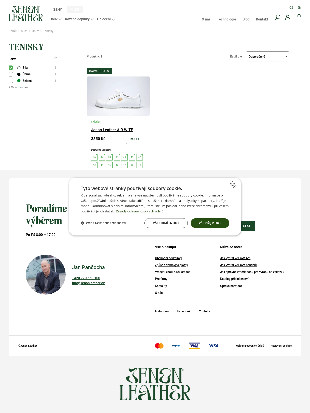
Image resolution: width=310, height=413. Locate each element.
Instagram (162, 311)
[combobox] (233, 183)
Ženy (57, 10)
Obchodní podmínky (168, 258)
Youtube (204, 311)
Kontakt (262, 19)
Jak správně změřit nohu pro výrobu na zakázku (252, 272)
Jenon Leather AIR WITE (112, 130)
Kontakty (161, 286)
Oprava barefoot (231, 286)
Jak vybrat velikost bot (235, 258)
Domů (13, 31)
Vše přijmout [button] (210, 223)
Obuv (53, 19)
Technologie (226, 19)
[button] (103, 223)
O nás (206, 19)
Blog (246, 19)
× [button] (234, 187)
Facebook (184, 311)
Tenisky (48, 31)
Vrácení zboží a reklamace (172, 272)
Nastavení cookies (281, 345)
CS (291, 7)
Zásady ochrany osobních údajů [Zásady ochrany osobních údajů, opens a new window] (140, 211)
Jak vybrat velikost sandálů (238, 265)
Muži (75, 10)
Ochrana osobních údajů (250, 345)
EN (299, 7)
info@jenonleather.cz (88, 283)
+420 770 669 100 (86, 278)
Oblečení (104, 19)
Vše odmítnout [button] (166, 223)
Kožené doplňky (77, 19)
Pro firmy (161, 279)
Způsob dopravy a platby (171, 265)
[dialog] (155, 206)
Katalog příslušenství (234, 279)
